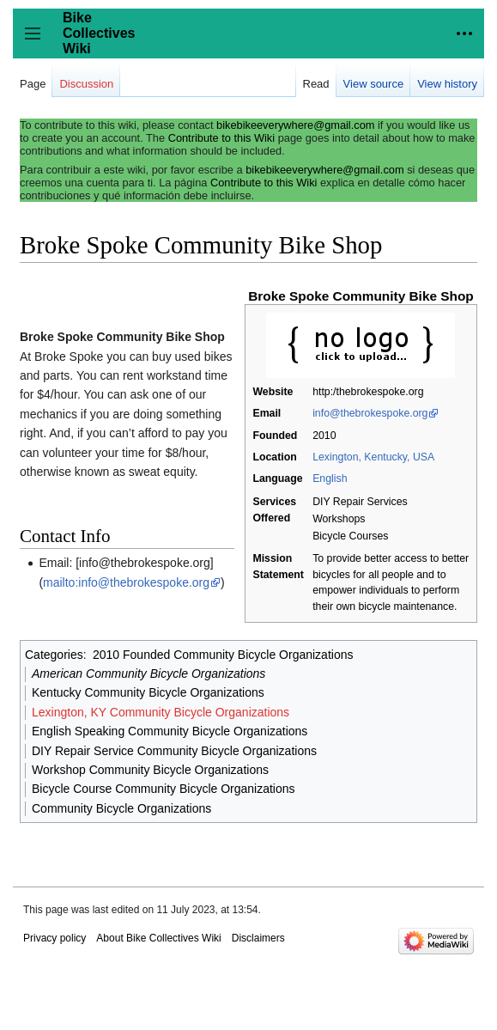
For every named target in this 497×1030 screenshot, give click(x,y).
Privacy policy (54, 938)
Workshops (338, 519)
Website (272, 392)
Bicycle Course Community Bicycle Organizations (163, 788)
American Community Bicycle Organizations (148, 673)
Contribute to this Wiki (221, 137)
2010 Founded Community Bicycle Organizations (223, 654)
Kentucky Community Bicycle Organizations (148, 692)
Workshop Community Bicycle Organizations (150, 770)
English (329, 478)
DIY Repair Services (360, 502)
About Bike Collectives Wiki (158, 938)
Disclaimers (258, 938)
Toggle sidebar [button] (38, 41)
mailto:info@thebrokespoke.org (126, 582)
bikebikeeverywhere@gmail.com (295, 125)
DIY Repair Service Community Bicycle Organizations (174, 751)
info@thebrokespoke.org (369, 413)
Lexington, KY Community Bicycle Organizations (160, 712)
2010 (324, 436)
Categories (54, 654)
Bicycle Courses (350, 536)
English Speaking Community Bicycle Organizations (169, 731)
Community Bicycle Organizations (121, 808)
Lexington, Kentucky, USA (373, 457)
